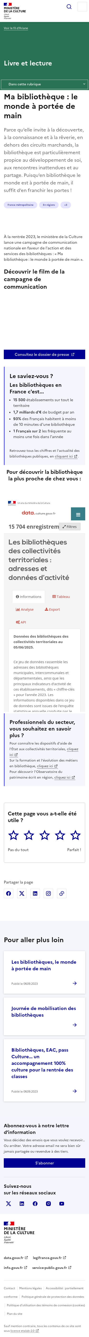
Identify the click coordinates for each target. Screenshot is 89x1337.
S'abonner (44, 1163)
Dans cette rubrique (44, 84)
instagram (48, 1203)
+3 (65, 205)
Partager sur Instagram (48, 893)
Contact (9, 1288)
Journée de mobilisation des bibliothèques (43, 1012)
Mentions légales (30, 1288)
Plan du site (14, 1314)
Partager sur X (22, 893)
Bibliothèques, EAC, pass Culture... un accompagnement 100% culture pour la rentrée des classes (42, 1063)
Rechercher (69, 6)
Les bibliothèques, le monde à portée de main (43, 965)
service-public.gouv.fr (49, 1267)
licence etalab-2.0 (22, 1331)
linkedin (22, 1203)
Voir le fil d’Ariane (16, 28)
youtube (61, 1203)
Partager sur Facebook (8, 893)
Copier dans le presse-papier (61, 893)
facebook (35, 1203)
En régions (49, 205)
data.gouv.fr (13, 1257)
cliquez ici (45, 766)
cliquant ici (64, 456)
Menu (82, 6)
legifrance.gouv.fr (47, 1257)
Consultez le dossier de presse (42, 354)
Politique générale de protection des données (53, 1297)
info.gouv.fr (13, 1267)
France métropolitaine (20, 205)
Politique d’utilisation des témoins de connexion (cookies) (46, 1305)
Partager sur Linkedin (35, 893)
